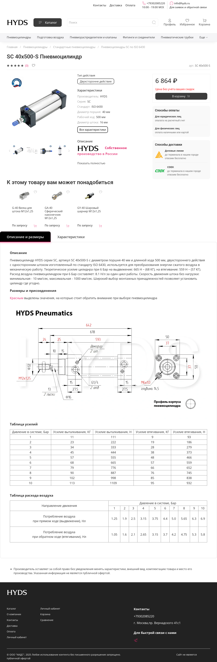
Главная (12, 47)
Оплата (130, 5)
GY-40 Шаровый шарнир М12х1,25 (90, 210)
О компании (14, 611)
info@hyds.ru (180, 3)
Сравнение (46, 617)
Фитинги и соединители (139, 37)
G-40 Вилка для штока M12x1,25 (20, 210)
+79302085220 (153, 3)
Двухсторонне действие (96, 81)
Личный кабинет (17, 634)
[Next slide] (69, 151)
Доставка (116, 5)
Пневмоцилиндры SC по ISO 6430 (123, 47)
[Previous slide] (10, 151)
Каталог (47, 22)
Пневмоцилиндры (19, 37)
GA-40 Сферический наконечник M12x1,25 (57, 212)
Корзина (45, 611)
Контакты (99, 5)
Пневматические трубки (177, 37)
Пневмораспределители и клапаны (93, 37)
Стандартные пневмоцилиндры (74, 47)
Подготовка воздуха (50, 37)
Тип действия (86, 75)
